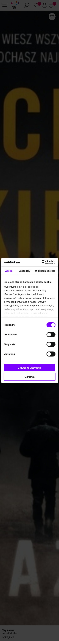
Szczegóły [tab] (24, 270)
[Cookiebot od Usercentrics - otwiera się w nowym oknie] (42, 262)
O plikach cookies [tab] (45, 270)
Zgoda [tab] (8, 270)
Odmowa (29, 376)
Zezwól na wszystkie (29, 367)
